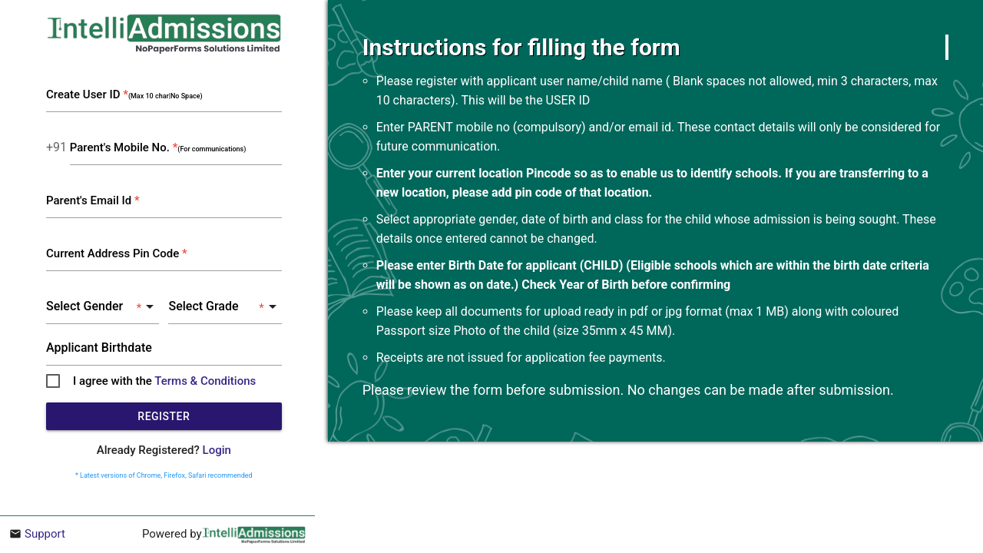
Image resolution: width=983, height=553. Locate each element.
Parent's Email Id (93, 200)
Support (45, 534)
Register (163, 416)
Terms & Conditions (205, 381)
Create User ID (124, 94)
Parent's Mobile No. (158, 147)
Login (217, 450)
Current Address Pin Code (116, 253)
